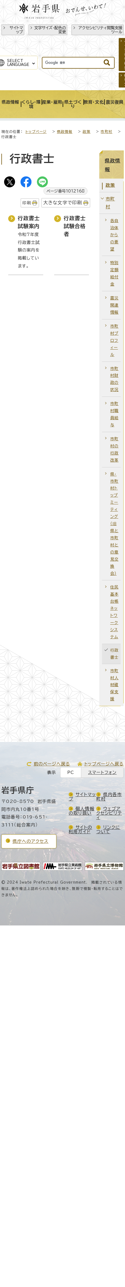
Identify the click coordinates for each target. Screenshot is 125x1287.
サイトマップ (16, 30)
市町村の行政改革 (114, 449)
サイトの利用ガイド (80, 829)
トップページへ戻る (104, 764)
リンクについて (108, 829)
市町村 (106, 131)
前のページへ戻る (52, 764)
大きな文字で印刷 (62, 202)
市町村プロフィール (114, 340)
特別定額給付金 (114, 273)
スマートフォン (102, 772)
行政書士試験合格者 (75, 226)
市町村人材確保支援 (114, 685)
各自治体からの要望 (114, 235)
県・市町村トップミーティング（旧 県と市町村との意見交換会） (114, 523)
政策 (86, 131)
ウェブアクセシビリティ (109, 813)
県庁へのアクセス (31, 841)
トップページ (35, 131)
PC (70, 772)
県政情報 (64, 131)
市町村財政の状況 (114, 379)
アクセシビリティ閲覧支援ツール (100, 30)
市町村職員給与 (114, 414)
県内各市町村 (109, 796)
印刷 (26, 203)
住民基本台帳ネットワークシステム (114, 612)
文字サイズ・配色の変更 (50, 30)
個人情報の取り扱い (81, 810)
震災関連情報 (114, 305)
